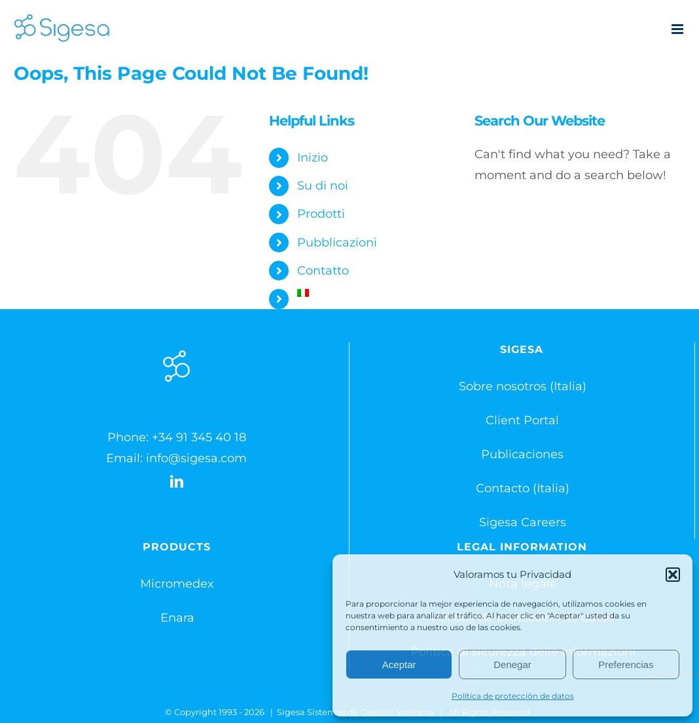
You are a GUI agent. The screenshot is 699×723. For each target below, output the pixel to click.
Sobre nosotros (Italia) (522, 386)
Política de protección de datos (513, 696)
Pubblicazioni (337, 242)
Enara (177, 618)
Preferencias (625, 664)
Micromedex (177, 584)
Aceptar (399, 664)
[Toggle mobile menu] (678, 29)
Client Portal (522, 420)
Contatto (323, 270)
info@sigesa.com (196, 458)
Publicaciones (522, 454)
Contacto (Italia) (522, 488)
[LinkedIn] (176, 481)
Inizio (312, 157)
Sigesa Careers (522, 522)
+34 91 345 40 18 (199, 437)
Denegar (512, 664)
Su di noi (322, 185)
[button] (672, 574)
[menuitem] (376, 293)
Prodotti (321, 214)
